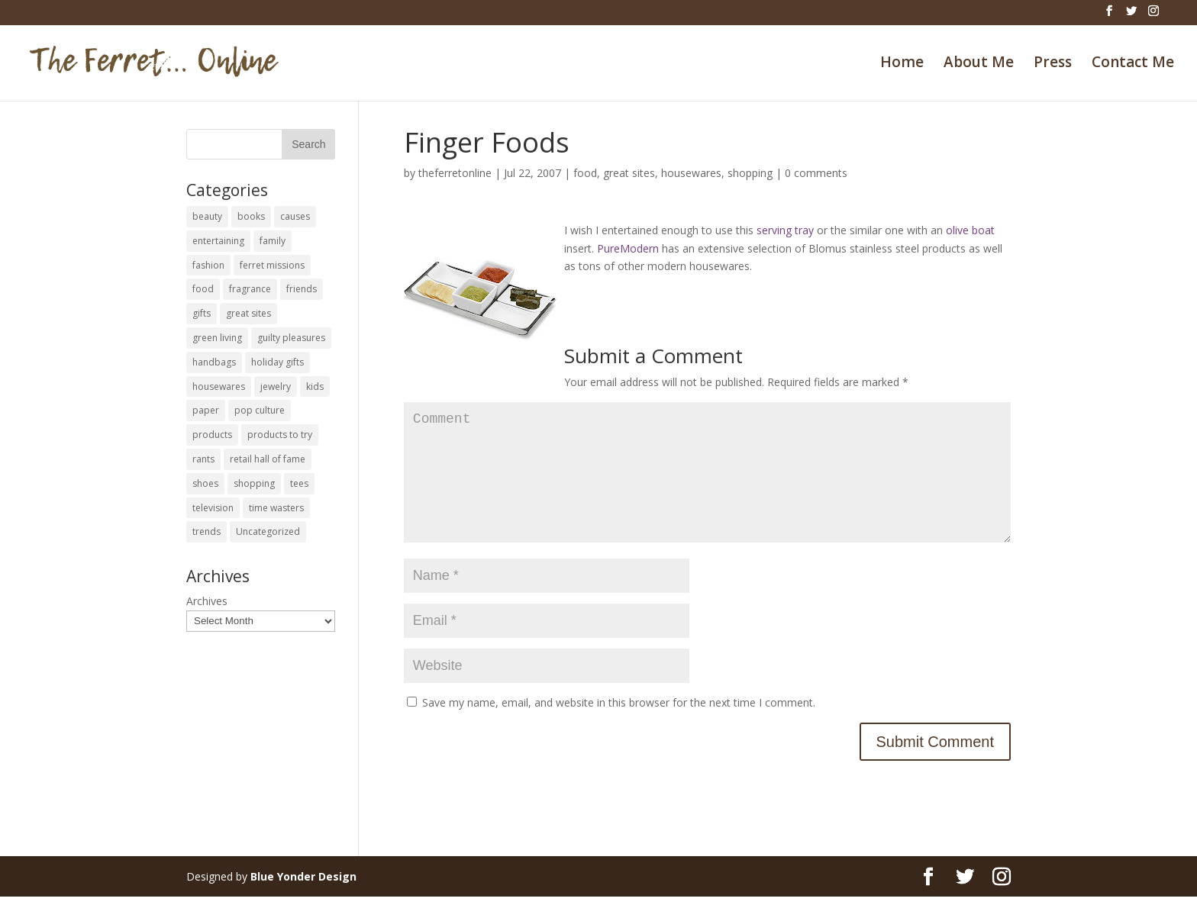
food (585, 173)
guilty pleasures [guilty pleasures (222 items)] (291, 337)
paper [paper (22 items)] (205, 410)
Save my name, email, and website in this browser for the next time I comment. (618, 727)
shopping (750, 173)
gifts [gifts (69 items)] (201, 313)
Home (902, 64)
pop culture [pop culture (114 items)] (259, 410)
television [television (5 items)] (213, 507)
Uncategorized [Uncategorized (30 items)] (268, 531)
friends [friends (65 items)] (301, 288)
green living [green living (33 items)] (217, 337)
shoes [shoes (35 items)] (205, 483)
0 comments (816, 173)
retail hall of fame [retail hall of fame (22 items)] (267, 458)
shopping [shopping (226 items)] (254, 483)
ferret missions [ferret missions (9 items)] (272, 265)
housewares (691, 173)
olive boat (970, 230)
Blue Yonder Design (303, 901)
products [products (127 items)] (212, 434)
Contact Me (1133, 64)
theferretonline (455, 173)
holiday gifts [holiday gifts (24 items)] (277, 362)
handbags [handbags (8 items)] (214, 362)
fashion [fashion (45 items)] (208, 265)
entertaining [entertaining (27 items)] (218, 240)
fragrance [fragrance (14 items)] (250, 288)
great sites (629, 173)
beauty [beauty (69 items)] (207, 216)
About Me (979, 64)
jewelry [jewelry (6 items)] (275, 386)
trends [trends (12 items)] (206, 531)
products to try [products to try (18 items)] (279, 434)
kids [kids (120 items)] (315, 386)
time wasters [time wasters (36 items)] (276, 507)
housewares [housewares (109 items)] (218, 386)
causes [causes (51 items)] (295, 216)
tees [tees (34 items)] (299, 483)
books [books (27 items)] (251, 216)
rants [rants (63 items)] (203, 458)
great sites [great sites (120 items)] (248, 313)
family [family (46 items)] (273, 240)
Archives (206, 601)
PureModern (628, 248)
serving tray (785, 230)
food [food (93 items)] (203, 288)
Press (1053, 64)
